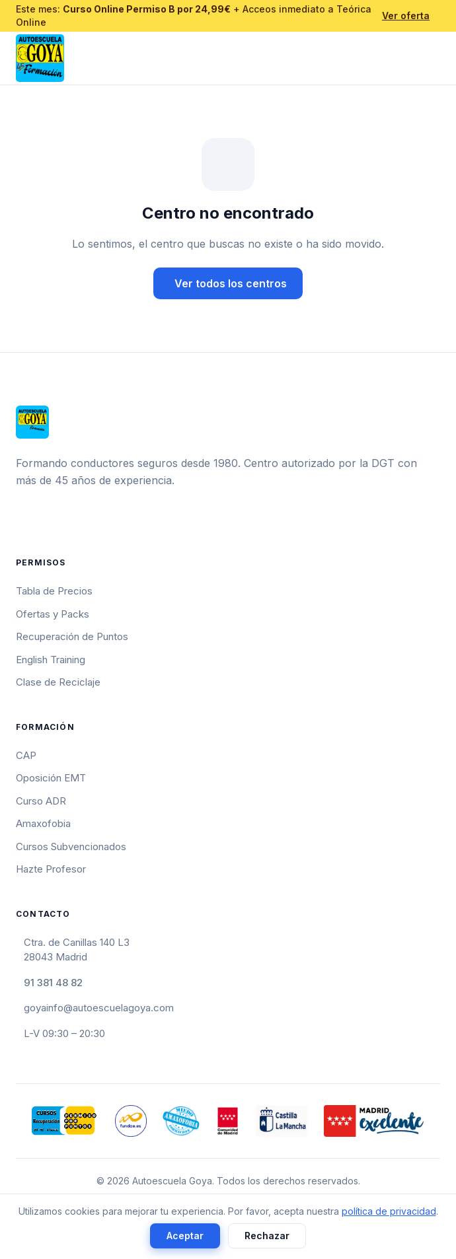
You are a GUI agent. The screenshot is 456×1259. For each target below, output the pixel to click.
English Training (50, 659)
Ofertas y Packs (52, 614)
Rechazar (267, 1235)
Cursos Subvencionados (71, 846)
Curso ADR (41, 801)
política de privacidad (389, 1211)
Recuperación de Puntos (72, 636)
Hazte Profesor (51, 869)
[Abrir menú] (435, 58)
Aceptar (185, 1235)
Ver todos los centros (230, 283)
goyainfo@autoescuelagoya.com (99, 1007)
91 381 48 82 (53, 982)
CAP (26, 755)
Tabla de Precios (54, 591)
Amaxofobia (43, 823)
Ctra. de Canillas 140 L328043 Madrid (77, 950)
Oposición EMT (51, 778)
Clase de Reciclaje (58, 682)
